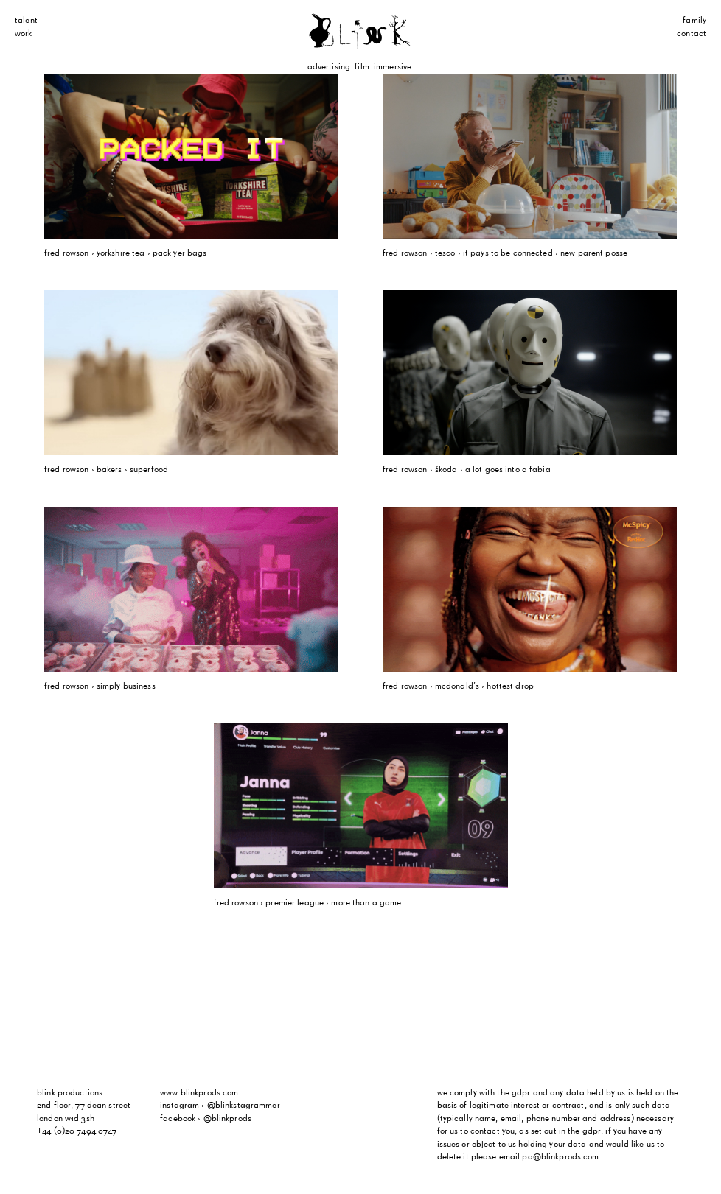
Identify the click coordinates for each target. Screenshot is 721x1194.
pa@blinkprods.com (560, 1157)
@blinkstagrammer (243, 1105)
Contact (691, 33)
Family (694, 20)
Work (23, 33)
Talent (26, 20)
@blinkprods (227, 1118)
